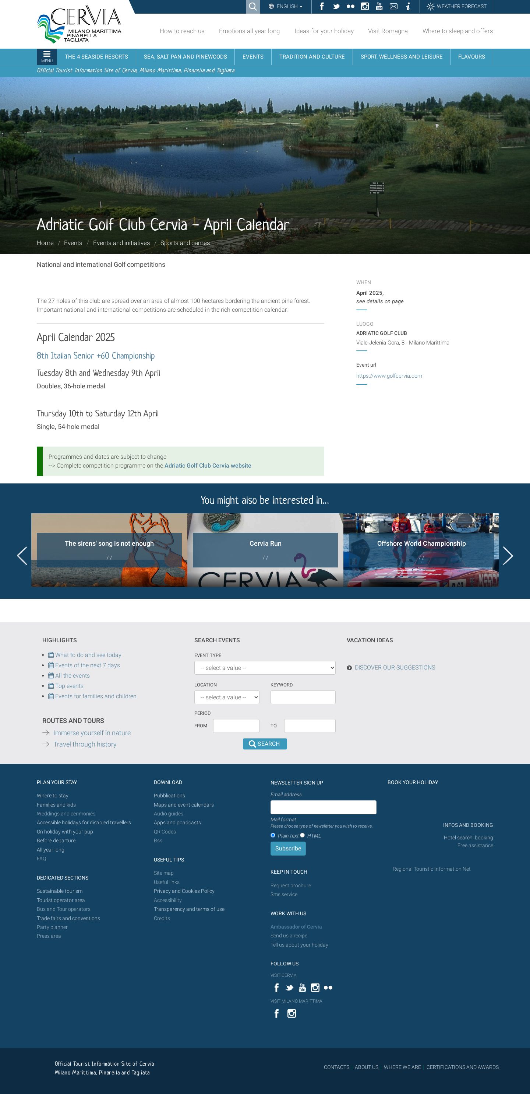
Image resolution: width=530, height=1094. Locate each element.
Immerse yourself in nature (92, 733)
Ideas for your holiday (324, 31)
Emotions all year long (249, 31)
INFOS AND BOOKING (467, 825)
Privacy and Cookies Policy (184, 891)
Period (202, 713)
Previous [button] (22, 555)
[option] (109, 550)
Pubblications (169, 796)
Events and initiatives (121, 243)
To (274, 725)
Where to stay (52, 796)
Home (45, 243)
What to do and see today (84, 654)
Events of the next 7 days (87, 665)
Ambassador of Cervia (296, 927)
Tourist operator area (61, 900)
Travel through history (85, 744)
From (200, 725)
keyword (282, 685)
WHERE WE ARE (402, 1067)
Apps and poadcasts (177, 822)
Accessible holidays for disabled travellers (84, 822)
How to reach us (182, 31)
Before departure (56, 841)
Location (205, 685)
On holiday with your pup (65, 832)
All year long (50, 850)
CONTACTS (336, 1067)
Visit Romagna (388, 31)
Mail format (322, 823)
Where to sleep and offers (458, 31)
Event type (207, 655)
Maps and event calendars (184, 805)
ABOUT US (366, 1067)
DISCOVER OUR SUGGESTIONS (395, 667)
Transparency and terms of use (189, 909)
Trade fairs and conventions (68, 918)
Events (73, 243)
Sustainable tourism (59, 891)
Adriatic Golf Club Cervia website (208, 465)
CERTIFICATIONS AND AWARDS (463, 1067)
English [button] (289, 6)
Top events (69, 685)
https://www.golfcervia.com (389, 376)
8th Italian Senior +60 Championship (96, 356)
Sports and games (185, 243)
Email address (286, 794)
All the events (72, 675)
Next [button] (508, 555)
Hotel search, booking (468, 838)
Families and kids (56, 805)
